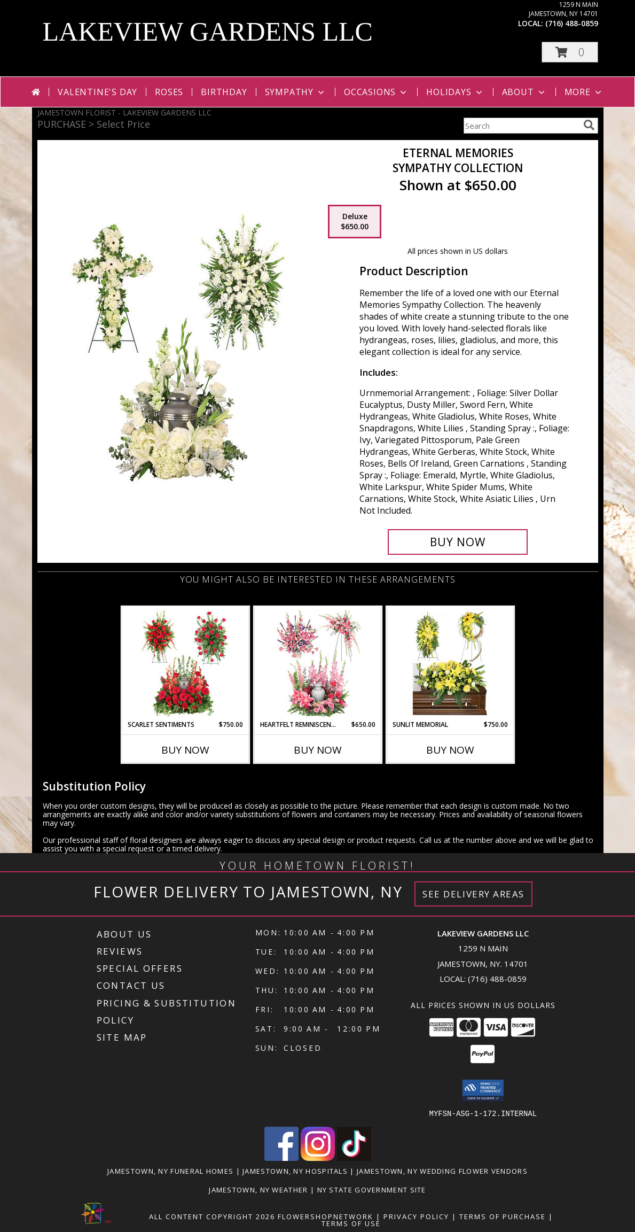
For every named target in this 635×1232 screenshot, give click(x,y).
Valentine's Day (97, 92)
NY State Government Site (371, 1189)
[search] (589, 125)
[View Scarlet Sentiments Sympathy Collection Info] (185, 663)
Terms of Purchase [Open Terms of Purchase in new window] (502, 1216)
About (524, 92)
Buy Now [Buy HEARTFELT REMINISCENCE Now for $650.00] (318, 750)
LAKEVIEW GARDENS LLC (208, 32)
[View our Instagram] (318, 1157)
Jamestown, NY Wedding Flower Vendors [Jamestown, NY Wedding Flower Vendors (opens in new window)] (442, 1170)
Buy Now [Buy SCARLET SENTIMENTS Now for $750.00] (185, 750)
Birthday (224, 92)
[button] (570, 52)
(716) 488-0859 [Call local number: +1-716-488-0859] (571, 23)
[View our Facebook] (281, 1157)
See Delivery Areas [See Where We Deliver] (473, 894)
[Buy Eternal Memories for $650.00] (458, 542)
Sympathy (295, 92)
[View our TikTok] (354, 1157)
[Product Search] (521, 125)
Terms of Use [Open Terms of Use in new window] (351, 1223)
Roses (169, 92)
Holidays (455, 92)
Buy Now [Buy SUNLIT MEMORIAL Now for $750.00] (450, 750)
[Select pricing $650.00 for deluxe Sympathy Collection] (355, 221)
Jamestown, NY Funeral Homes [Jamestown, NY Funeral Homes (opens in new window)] (170, 1170)
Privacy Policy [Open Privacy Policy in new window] (416, 1216)
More (584, 92)
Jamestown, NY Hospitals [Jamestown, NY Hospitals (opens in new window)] (295, 1170)
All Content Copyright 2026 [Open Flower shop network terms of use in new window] (212, 1216)
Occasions (376, 92)
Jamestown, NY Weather (258, 1189)
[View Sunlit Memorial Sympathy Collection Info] (450, 663)
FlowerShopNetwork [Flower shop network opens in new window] (325, 1216)
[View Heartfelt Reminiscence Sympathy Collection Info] (317, 663)
